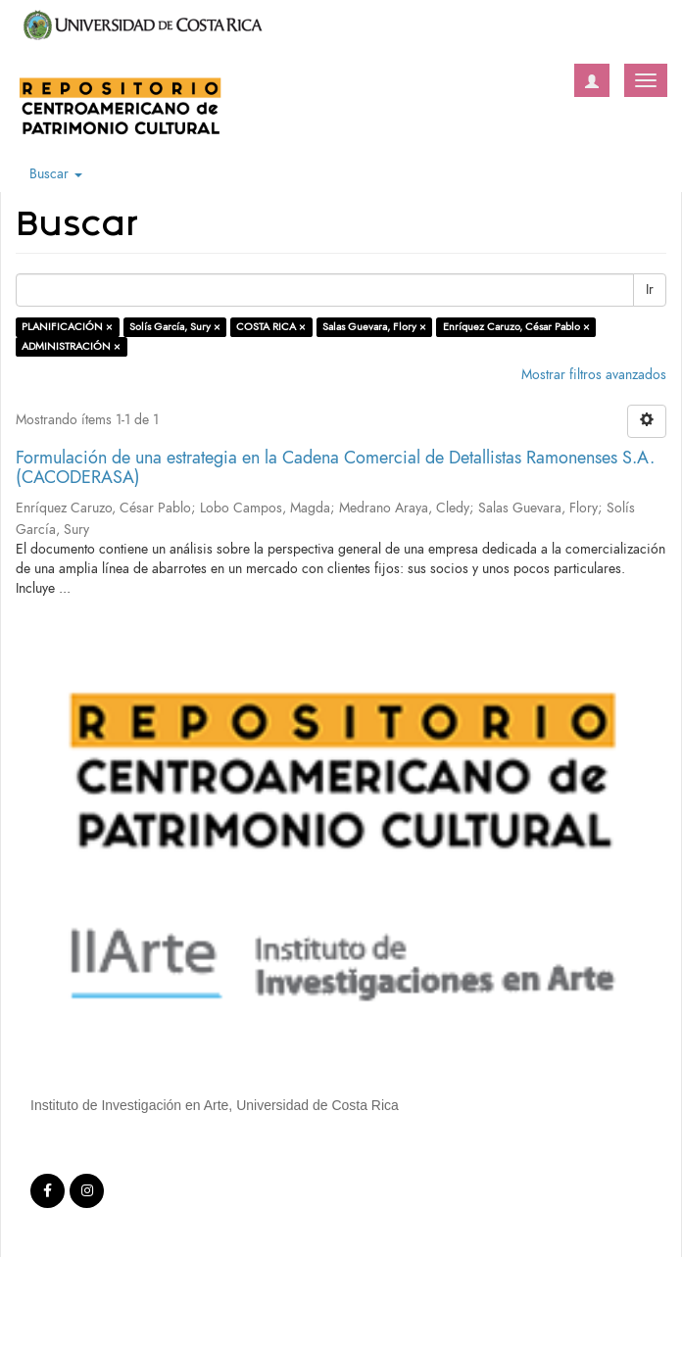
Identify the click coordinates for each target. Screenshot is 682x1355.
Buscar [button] (55, 174)
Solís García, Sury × (174, 326)
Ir (650, 289)
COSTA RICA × (271, 326)
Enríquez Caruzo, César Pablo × (516, 326)
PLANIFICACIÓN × (67, 326)
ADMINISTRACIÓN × (71, 346)
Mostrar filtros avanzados (593, 374)
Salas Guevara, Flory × (374, 326)
